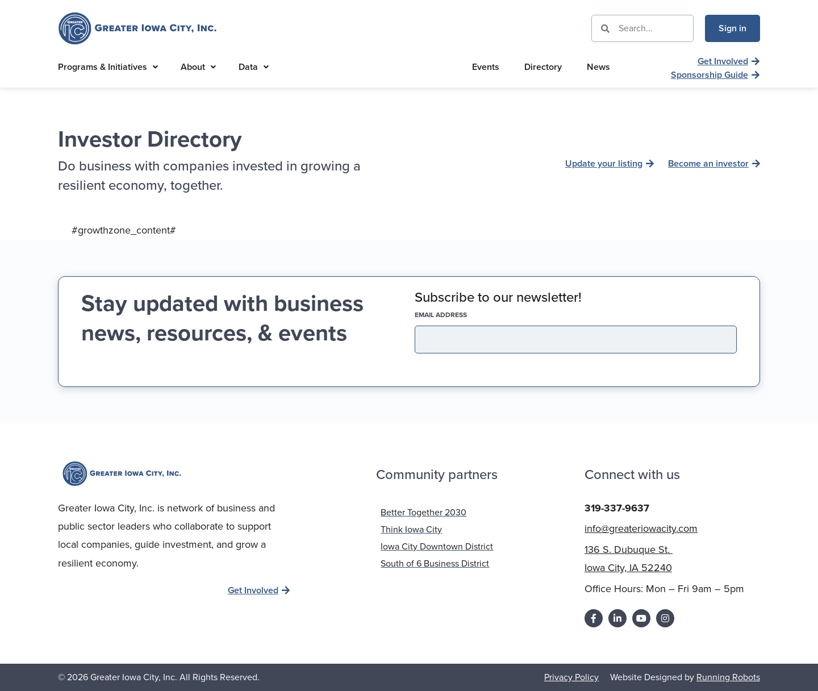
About (198, 66)
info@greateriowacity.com (641, 528)
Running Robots (728, 676)
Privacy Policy (571, 676)
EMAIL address (461, 315)
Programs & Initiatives (108, 66)
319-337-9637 (617, 507)
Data (254, 66)
